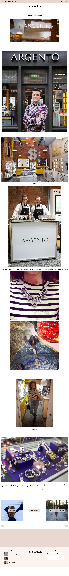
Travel (9, 1)
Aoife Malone (34, 6)
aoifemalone (38, 531)
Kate (41, 573)
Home (2, 1)
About (5, 1)
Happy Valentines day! (13, 554)
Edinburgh (17, 1)
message (53, 557)
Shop (13, 1)
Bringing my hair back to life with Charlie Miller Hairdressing (15, 558)
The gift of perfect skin (13, 562)
